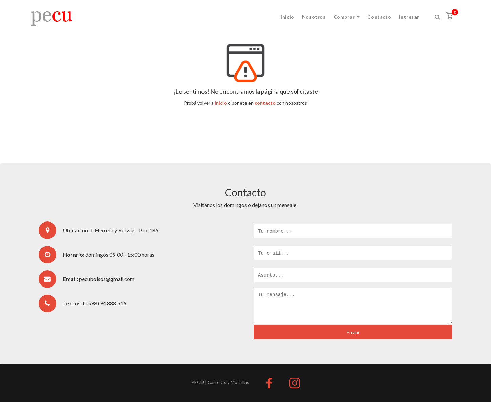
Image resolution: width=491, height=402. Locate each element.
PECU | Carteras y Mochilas (220, 382)
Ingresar (409, 17)
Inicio (287, 17)
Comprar (347, 17)
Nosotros (314, 17)
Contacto (379, 17)
